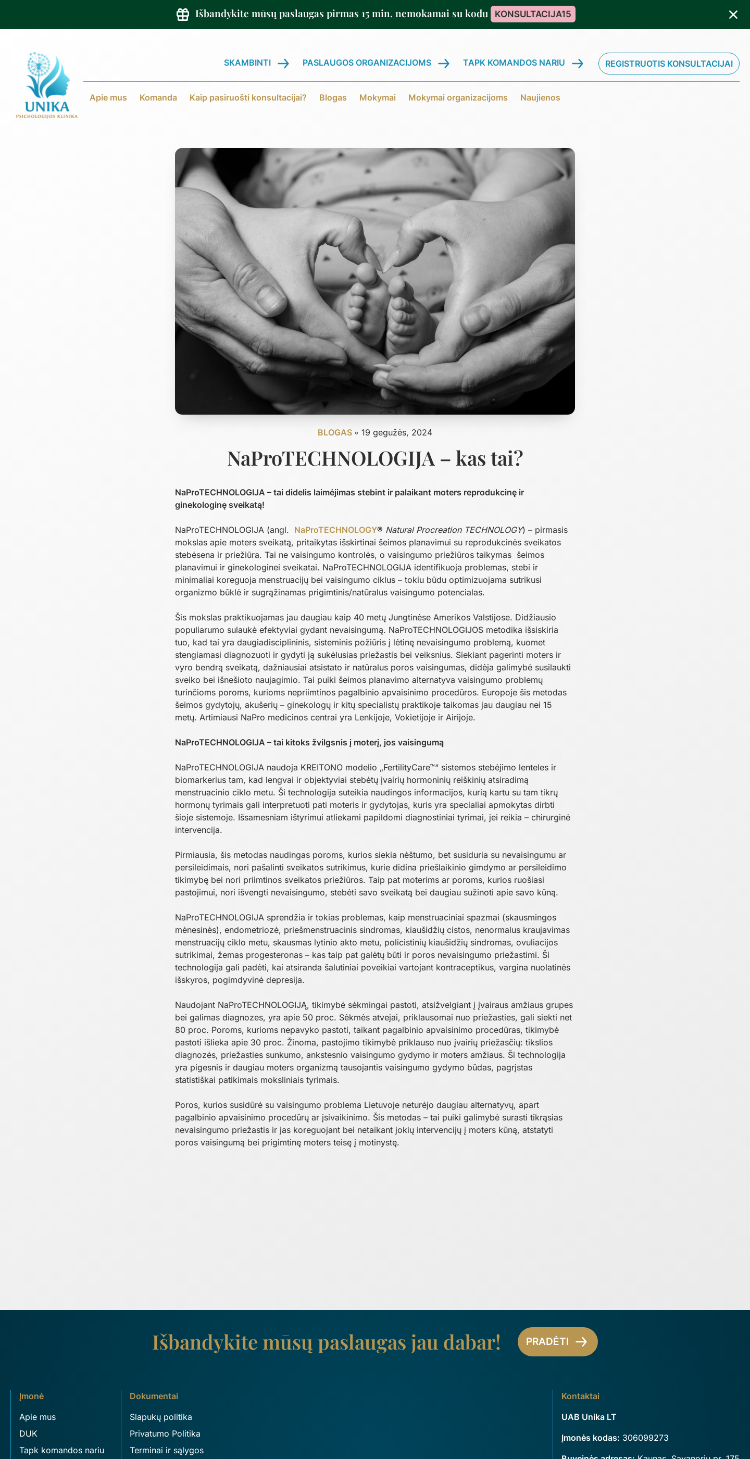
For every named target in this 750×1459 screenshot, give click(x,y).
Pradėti (558, 1341)
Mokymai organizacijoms (458, 97)
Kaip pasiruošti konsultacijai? (248, 97)
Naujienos (540, 97)
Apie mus (108, 97)
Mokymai (377, 97)
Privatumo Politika (165, 1433)
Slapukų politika (161, 1417)
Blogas (333, 97)
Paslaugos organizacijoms (367, 62)
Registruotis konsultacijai (669, 63)
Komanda (158, 97)
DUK (28, 1433)
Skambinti (247, 62)
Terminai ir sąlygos (167, 1450)
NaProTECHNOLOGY (335, 530)
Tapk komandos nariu (514, 62)
